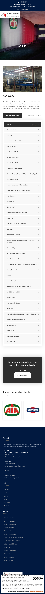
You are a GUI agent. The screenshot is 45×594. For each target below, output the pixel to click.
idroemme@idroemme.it (22, 4)
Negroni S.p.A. (11, 207)
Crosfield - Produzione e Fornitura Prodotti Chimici (22, 264)
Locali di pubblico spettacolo (12, 541)
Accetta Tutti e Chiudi (36, 591)
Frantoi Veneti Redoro (13, 152)
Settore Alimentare (9, 518)
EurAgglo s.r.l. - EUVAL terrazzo (16, 224)
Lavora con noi (25, 10)
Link (4, 483)
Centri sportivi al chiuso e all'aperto (14, 537)
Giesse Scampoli (12, 270)
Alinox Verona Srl (12, 281)
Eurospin (9, 135)
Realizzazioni (8, 503)
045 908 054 (22, 2)
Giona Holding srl (12, 248)
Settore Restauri (9, 557)
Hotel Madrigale (11, 325)
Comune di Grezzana (13, 336)
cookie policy (26, 588)
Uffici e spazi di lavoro (10, 544)
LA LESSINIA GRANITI (13, 292)
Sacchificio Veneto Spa (13, 259)
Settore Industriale (9, 531)
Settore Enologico (9, 521)
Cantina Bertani (11, 146)
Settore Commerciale (10, 554)
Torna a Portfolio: (12, 115)
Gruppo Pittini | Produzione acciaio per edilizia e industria (21, 241)
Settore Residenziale (10, 534)
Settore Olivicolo (9, 528)
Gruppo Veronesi (12, 130)
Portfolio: (22, 49)
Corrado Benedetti (12, 163)
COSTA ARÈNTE (11, 342)
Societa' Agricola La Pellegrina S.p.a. (17, 185)
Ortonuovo (10, 309)
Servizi (6, 496)
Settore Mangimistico (10, 524)
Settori (6, 499)
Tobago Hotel (11, 298)
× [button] (42, 575)
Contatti (6, 506)
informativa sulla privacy (10, 588)
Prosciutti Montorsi (12, 180)
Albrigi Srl (9, 229)
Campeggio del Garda (13, 303)
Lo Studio (7, 493)
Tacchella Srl (10, 202)
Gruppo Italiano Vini (12, 157)
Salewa (9, 275)
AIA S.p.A (9, 124)
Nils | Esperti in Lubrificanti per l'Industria (19, 287)
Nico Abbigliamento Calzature (16, 253)
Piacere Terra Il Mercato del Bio (16, 320)
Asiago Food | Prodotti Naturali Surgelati (19, 191)
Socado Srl (10, 218)
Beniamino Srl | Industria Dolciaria (17, 213)
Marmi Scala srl (11, 196)
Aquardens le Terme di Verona (16, 141)
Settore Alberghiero (10, 551)
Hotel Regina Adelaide (13, 235)
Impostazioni (12, 591)
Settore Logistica (9, 547)
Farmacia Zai (10, 331)
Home (14, 49)
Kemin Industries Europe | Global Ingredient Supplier (22, 174)
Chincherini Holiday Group (14, 168)
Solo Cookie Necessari (23, 591)
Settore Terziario (9, 560)
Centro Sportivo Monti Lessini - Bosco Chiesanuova (22, 314)
